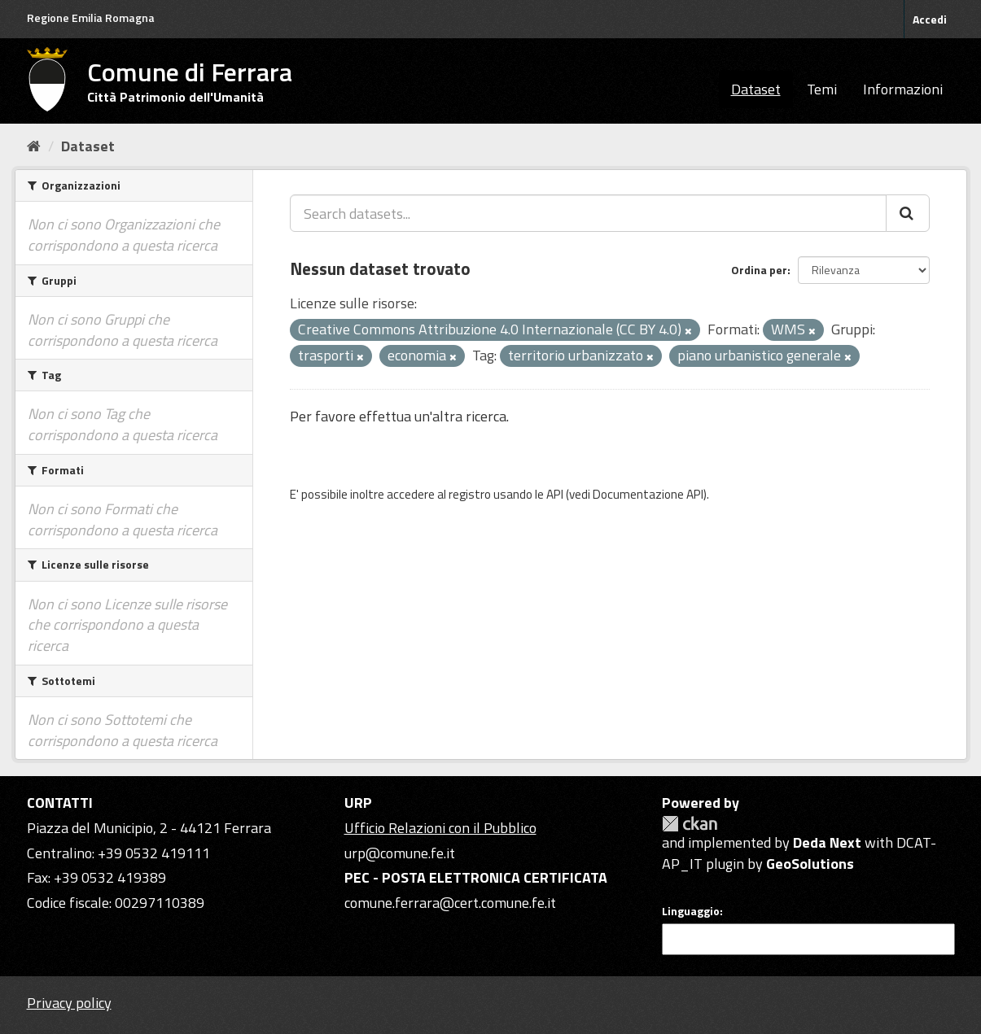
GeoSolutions (810, 864)
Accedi (930, 19)
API (554, 494)
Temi (822, 89)
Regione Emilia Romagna (91, 17)
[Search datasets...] (588, 213)
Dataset (756, 89)
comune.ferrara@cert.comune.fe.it (450, 903)
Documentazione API (648, 494)
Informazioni (903, 89)
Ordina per (759, 269)
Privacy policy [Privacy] (69, 1003)
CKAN (689, 823)
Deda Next (827, 842)
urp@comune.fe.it (399, 853)
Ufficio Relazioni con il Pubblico (440, 828)
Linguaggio (691, 911)
